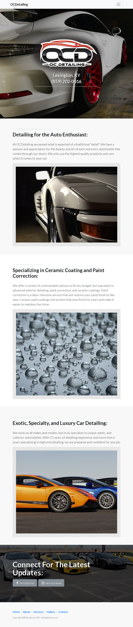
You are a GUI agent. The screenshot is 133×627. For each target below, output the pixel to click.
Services (38, 611)
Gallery (51, 611)
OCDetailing (19, 4)
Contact (63, 611)
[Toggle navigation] (118, 4)
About (26, 611)
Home (16, 611)
